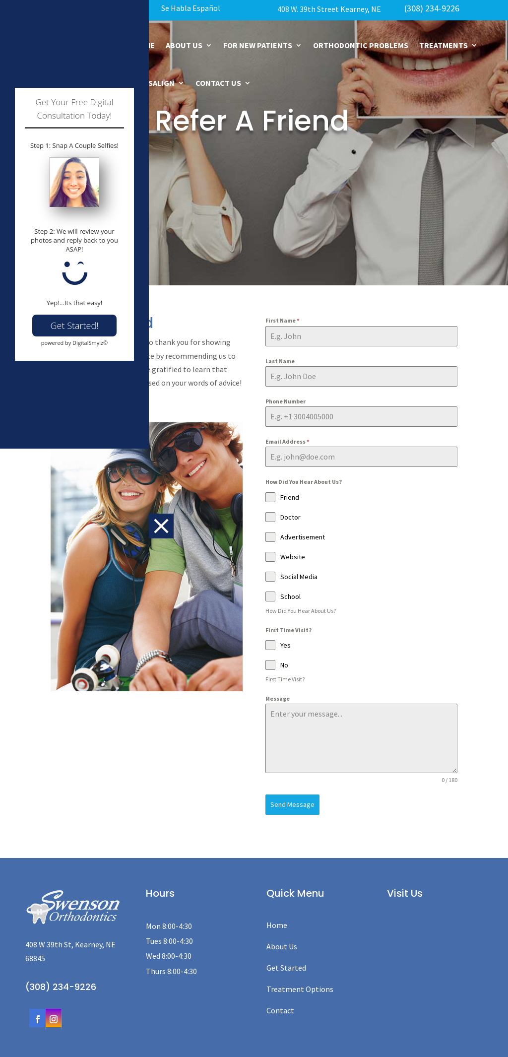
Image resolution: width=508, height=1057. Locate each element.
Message (277, 698)
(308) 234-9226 (431, 8)
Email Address (287, 441)
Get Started (286, 965)
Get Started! (75, 630)
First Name (282, 320)
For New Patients (257, 45)
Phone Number (285, 401)
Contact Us (218, 83)
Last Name (280, 361)
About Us (184, 45)
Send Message (292, 804)
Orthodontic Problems (360, 45)
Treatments (443, 45)
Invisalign (154, 83)
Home (276, 922)
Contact (280, 1008)
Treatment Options (299, 986)
